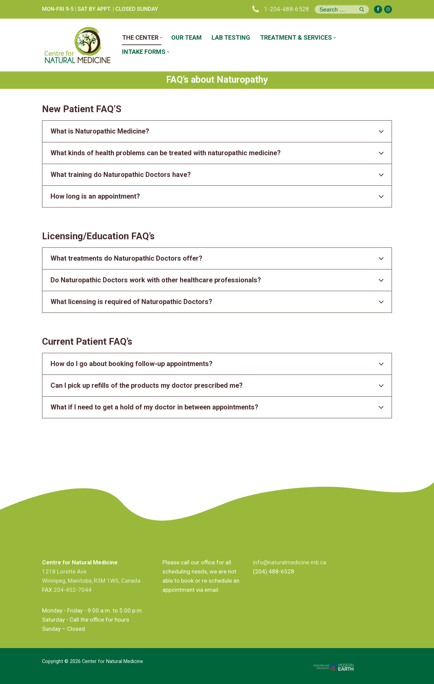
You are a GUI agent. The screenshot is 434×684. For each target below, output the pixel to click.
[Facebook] (378, 9)
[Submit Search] (361, 9)
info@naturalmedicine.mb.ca (289, 562)
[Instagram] (388, 9)
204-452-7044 (73, 589)
